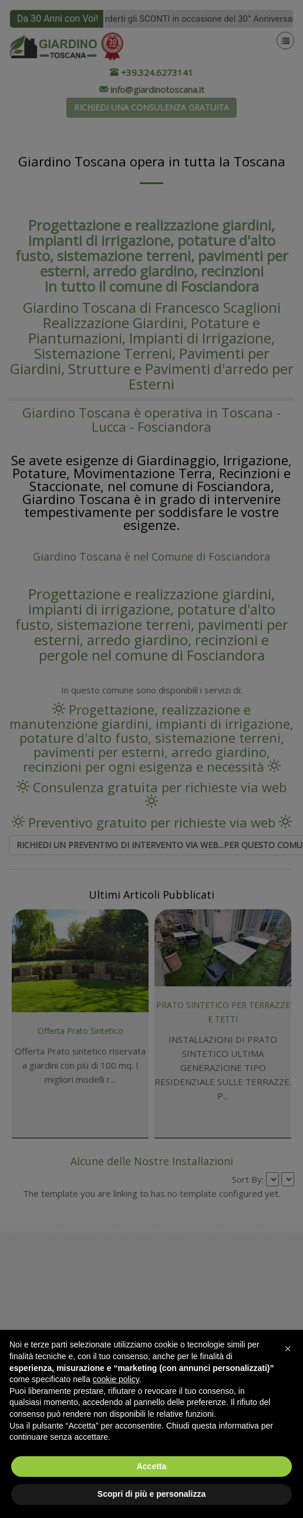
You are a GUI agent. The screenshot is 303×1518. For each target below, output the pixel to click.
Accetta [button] (152, 1466)
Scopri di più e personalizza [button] (151, 1494)
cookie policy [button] (116, 1379)
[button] (287, 1348)
